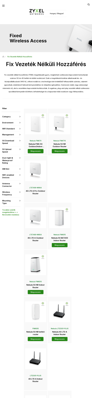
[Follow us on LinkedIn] (17, 379)
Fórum (31, 363)
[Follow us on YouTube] (11, 379)
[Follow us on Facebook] (5, 379)
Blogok (52, 381)
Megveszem (35, 149)
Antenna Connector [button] (7, 185)
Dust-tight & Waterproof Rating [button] (7, 160)
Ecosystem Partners (77, 362)
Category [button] (6, 117)
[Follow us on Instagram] (11, 383)
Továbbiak (57, 295)
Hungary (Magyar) (57, 13)
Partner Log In (75, 355)
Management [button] (8, 135)
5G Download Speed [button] (8, 142)
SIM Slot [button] (5, 169)
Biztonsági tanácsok (35, 370)
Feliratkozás (16, 366)
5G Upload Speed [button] (6, 150)
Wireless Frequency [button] (7, 193)
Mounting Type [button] (6, 202)
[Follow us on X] (5, 383)
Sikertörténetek (76, 379)
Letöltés (31, 367)
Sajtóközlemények (56, 370)
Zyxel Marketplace (56, 357)
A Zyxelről (74, 371)
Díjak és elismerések (57, 374)
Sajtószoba (54, 366)
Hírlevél (52, 377)
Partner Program (76, 358)
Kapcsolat (46, 338)
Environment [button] (7, 123)
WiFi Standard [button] (8, 129)
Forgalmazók (54, 361)
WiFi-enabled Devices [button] (8, 176)
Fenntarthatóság (76, 375)
